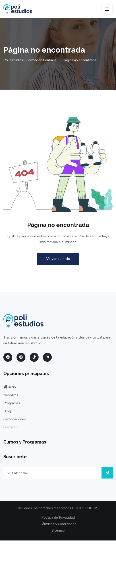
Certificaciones (14, 419)
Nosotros (10, 395)
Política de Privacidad (58, 517)
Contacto (10, 427)
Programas (11, 403)
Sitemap (58, 530)
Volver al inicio (58, 258)
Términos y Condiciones (58, 524)
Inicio (9, 387)
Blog (7, 411)
